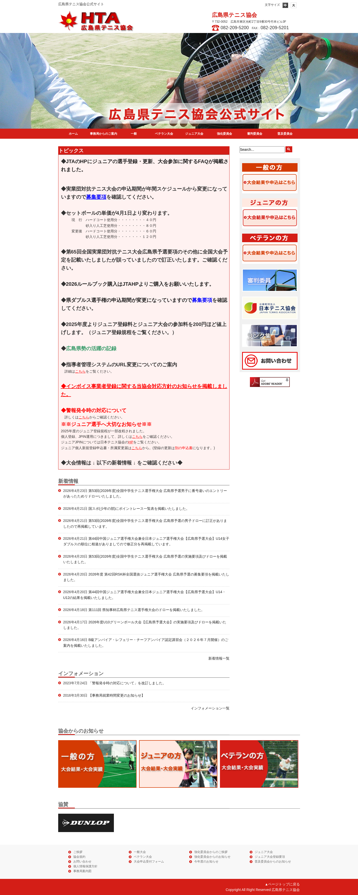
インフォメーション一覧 (210, 708)
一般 (134, 133)
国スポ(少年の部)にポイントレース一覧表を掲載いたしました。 (138, 509)
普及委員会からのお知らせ (273, 861)
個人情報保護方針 (85, 866)
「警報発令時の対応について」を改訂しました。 (126, 683)
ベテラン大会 (164, 133)
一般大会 (140, 852)
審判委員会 (254, 133)
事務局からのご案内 (103, 133)
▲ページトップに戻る (282, 884)
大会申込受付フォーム (149, 861)
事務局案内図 (82, 871)
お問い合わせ (82, 861)
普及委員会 (284, 133)
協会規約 (79, 856)
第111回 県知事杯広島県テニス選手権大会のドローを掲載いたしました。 (146, 610)
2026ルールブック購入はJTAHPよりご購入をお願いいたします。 (140, 284)
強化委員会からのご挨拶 (210, 852)
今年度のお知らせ (206, 861)
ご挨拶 (77, 852)
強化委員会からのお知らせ (212, 856)
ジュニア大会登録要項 (270, 856)
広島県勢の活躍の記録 (91, 348)
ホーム (73, 133)
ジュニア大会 (194, 133)
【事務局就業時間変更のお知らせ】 (116, 695)
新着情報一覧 (219, 658)
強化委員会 (224, 133)
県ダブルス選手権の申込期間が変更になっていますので (139, 300)
